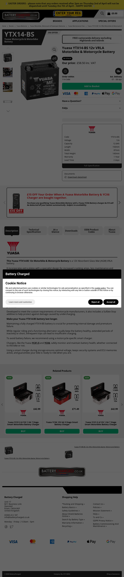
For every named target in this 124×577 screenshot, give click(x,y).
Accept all (111, 302)
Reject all (96, 302)
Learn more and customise (20, 302)
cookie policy (100, 288)
